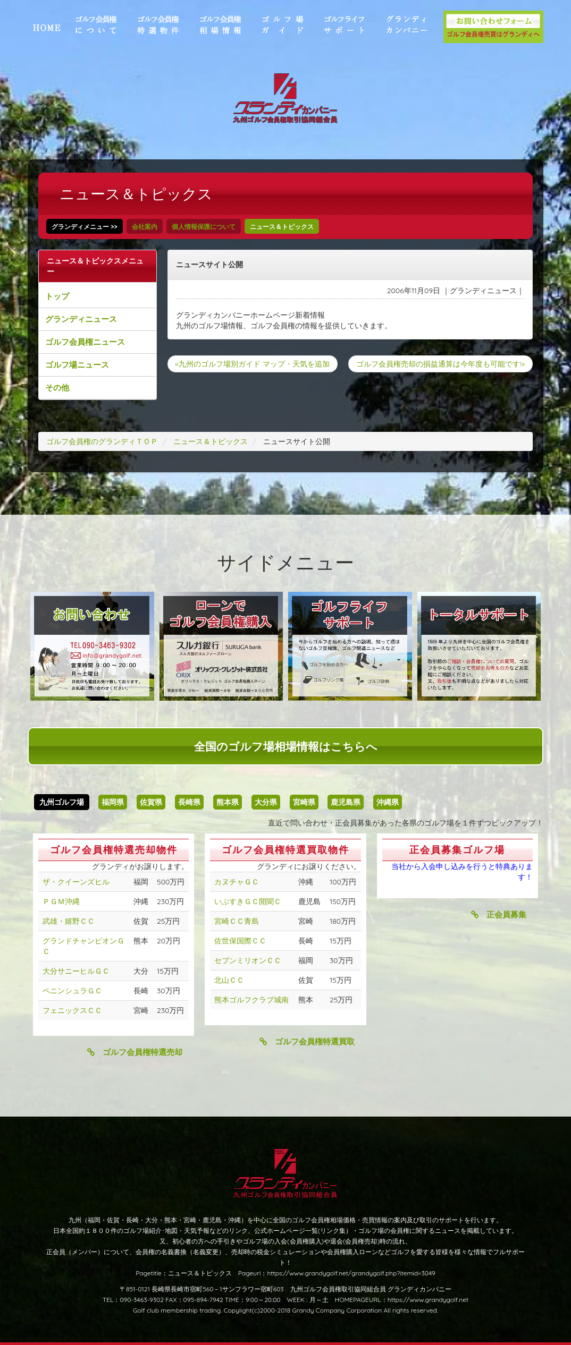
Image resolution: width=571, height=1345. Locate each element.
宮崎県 (304, 802)
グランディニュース (81, 319)
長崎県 (189, 802)
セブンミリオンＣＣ (247, 960)
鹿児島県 (345, 802)
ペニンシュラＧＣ (72, 990)
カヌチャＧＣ (236, 882)
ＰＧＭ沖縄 (61, 901)
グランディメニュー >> (84, 227)
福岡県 (113, 802)
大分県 (266, 802)
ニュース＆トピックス (282, 227)
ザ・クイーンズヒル (76, 882)
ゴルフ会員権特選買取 (307, 1041)
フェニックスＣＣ (72, 1010)
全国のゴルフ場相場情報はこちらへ (285, 746)
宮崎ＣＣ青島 (236, 921)
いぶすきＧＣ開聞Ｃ (247, 901)
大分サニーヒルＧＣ (76, 971)
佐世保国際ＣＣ (240, 941)
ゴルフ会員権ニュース (85, 342)
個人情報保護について (204, 227)
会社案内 (144, 227)
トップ (57, 296)
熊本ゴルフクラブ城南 (251, 1000)
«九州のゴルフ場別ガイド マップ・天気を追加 (252, 364)
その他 (57, 387)
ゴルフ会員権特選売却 (134, 1052)
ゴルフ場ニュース (77, 365)
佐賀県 (151, 802)
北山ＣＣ (229, 980)
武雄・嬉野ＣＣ (69, 921)
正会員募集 (498, 914)
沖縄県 (387, 802)
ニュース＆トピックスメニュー (95, 266)
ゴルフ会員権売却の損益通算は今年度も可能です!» (440, 364)
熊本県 (227, 802)
